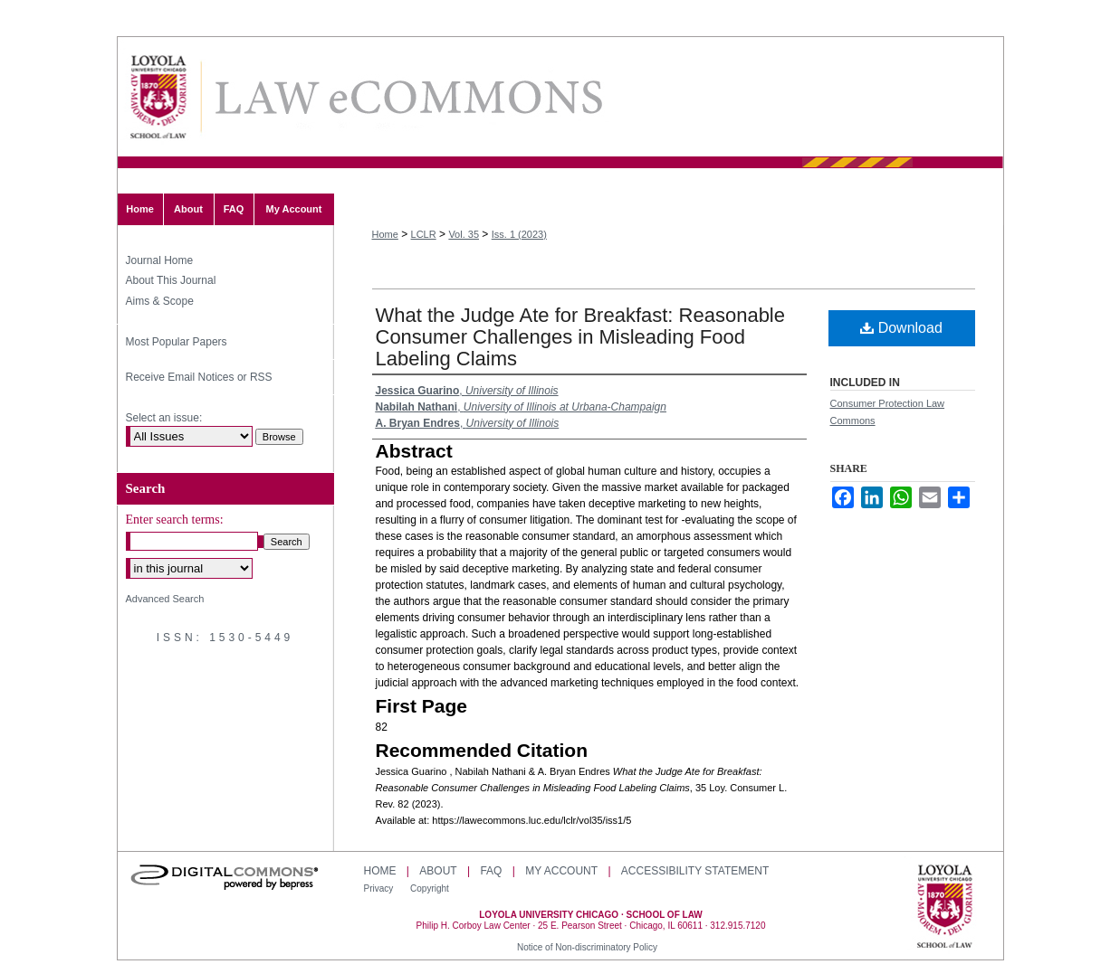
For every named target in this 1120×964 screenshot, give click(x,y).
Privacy (380, 888)
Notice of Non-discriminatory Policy (587, 947)
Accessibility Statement (695, 871)
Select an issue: (164, 417)
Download (901, 328)
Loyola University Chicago (945, 907)
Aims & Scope (160, 301)
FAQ (491, 871)
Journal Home (160, 260)
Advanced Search (165, 598)
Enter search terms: (175, 519)
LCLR (423, 234)
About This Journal (171, 280)
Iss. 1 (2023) (519, 234)
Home (385, 234)
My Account (561, 871)
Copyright (429, 888)
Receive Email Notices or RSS (199, 377)
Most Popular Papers (176, 342)
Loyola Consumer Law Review (407, 97)
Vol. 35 (463, 234)
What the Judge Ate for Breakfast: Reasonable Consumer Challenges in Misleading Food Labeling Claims (581, 337)
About (437, 871)
